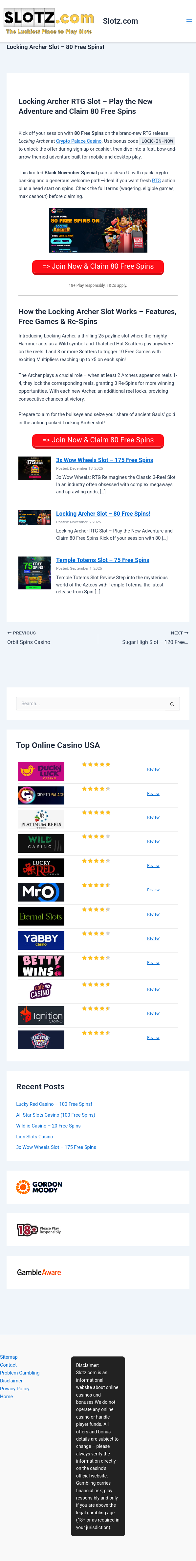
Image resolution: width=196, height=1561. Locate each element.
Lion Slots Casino (34, 1137)
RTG (156, 181)
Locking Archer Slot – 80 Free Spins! (103, 513)
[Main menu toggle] (189, 21)
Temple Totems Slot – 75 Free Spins (102, 560)
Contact (8, 1365)
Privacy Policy (15, 1389)
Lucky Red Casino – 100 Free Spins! (54, 1104)
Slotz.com (120, 21)
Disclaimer (11, 1381)
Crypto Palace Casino (79, 141)
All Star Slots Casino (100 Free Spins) (55, 1115)
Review (153, 769)
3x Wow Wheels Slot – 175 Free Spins (104, 460)
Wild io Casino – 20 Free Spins (48, 1126)
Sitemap (9, 1357)
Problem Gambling (19, 1373)
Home (6, 1397)
